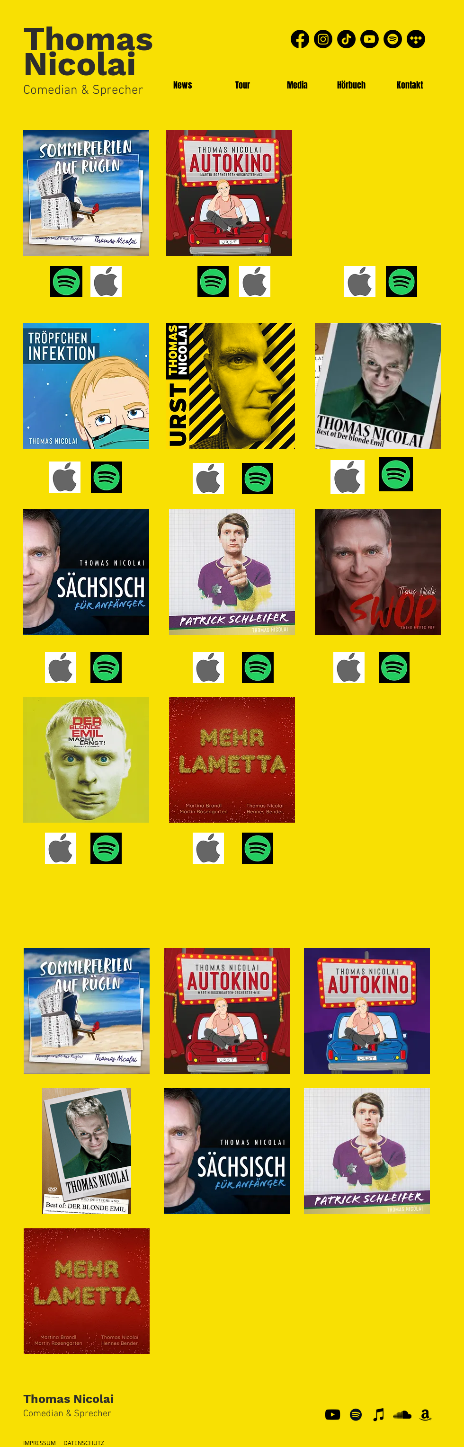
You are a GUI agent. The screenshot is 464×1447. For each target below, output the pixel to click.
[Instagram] (323, 39)
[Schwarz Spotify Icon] (356, 1414)
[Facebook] (300, 39)
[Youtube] (369, 39)
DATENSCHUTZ (83, 1443)
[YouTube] (332, 1414)
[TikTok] (346, 39)
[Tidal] (416, 39)
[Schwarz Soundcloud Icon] (402, 1414)
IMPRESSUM (39, 1443)
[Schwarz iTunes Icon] (379, 1414)
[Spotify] (393, 39)
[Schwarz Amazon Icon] (425, 1414)
